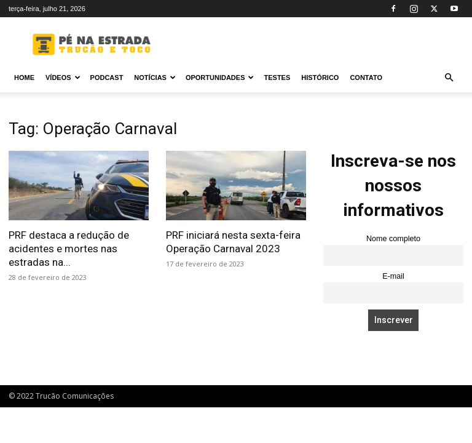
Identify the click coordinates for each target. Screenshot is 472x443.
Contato (366, 77)
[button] (448, 78)
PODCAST (107, 77)
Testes (277, 77)
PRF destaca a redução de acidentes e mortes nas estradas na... (69, 248)
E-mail (393, 276)
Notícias (155, 77)
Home (24, 77)
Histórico (320, 77)
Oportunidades (220, 77)
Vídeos (63, 77)
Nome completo (393, 238)
